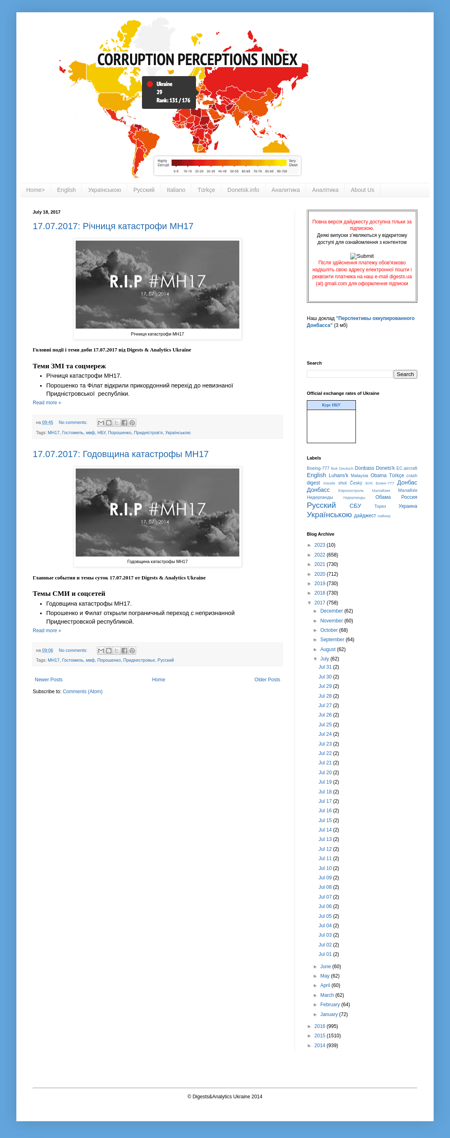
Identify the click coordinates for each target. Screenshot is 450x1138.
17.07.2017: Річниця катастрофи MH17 (113, 226)
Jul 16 (326, 811)
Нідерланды (354, 497)
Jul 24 (326, 734)
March (327, 995)
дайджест (365, 515)
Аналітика (325, 190)
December (332, 611)
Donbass (364, 468)
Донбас (407, 482)
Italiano (176, 190)
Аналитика (286, 190)
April (325, 985)
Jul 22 (326, 753)
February (330, 1004)
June (326, 966)
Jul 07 (326, 897)
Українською (104, 190)
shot (342, 482)
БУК (369, 483)
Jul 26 (326, 715)
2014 (321, 1045)
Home (158, 680)
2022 (321, 555)
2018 (321, 593)
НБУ (101, 432)
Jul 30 (326, 677)
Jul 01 (326, 954)
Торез (380, 506)
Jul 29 (326, 686)
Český (356, 482)
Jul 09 (326, 878)
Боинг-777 (385, 483)
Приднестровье (139, 660)
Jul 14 (326, 830)
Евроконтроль (351, 490)
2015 (321, 1036)
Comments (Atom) (82, 691)
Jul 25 (326, 725)
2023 (321, 545)
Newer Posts (49, 680)
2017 (321, 603)
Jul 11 (326, 858)
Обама (383, 497)
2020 (321, 574)
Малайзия (381, 490)
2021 (321, 564)
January (329, 1014)
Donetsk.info (243, 190)
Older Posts (267, 680)
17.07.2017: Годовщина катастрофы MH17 (121, 454)
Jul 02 (326, 945)
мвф (90, 432)
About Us (363, 190)
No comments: (74, 422)
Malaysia (359, 475)
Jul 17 (326, 801)
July (325, 659)
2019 (321, 583)
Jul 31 (326, 667)
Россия (409, 497)
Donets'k (385, 468)
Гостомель (72, 432)
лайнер (384, 516)
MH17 (54, 432)
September (333, 639)
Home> (35, 190)
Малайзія (407, 490)
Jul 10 (326, 868)
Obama (379, 475)
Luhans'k (339, 475)
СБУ (355, 506)
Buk (334, 468)
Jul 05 (326, 916)
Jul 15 (326, 820)
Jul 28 (326, 696)
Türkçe (206, 190)
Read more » (47, 403)
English (66, 190)
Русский (144, 190)
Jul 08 (326, 887)
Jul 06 (326, 906)
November (332, 621)
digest (313, 483)
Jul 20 (326, 772)
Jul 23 (326, 744)
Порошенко (119, 432)
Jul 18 (326, 792)
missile (329, 483)
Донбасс (318, 490)
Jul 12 (326, 849)
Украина (407, 506)
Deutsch (346, 468)
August (328, 649)
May (325, 976)
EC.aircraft (406, 468)
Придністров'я (148, 432)
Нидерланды (320, 497)
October (329, 630)
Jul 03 (326, 935)
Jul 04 (326, 925)
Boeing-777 (318, 468)
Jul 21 (326, 763)
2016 (321, 1026)
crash (412, 475)
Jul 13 (326, 839)
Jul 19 (326, 782)
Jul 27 (326, 705)
